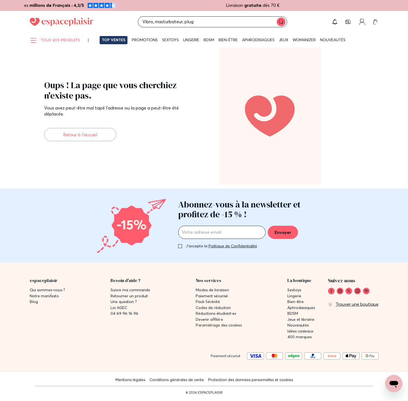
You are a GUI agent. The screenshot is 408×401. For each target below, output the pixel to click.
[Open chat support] (394, 383)
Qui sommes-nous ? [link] (47, 290)
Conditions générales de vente (177, 379)
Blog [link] (34, 301)
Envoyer (283, 232)
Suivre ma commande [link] (130, 290)
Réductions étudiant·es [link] (216, 313)
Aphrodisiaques (258, 39)
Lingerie (191, 39)
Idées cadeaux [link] (300, 331)
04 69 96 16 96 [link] (124, 313)
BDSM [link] (292, 313)
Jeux (283, 39)
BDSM (209, 39)
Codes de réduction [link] (213, 307)
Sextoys (170, 39)
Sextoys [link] (294, 290)
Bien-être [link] (295, 301)
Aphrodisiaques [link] (301, 307)
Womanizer (304, 39)
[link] (348, 22)
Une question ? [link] (124, 301)
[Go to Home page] (61, 22)
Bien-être (228, 39)
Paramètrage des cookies (219, 325)
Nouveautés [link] (298, 325)
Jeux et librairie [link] (300, 319)
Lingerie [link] (294, 296)
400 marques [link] (299, 337)
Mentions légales (130, 379)
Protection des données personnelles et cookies (250, 379)
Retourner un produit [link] (129, 296)
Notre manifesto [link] (44, 296)
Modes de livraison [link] (212, 290)
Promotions (145, 39)
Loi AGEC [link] (119, 307)
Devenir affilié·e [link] (209, 319)
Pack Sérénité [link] (208, 301)
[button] (335, 22)
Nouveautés (333, 39)
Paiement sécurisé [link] (212, 296)
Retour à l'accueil (80, 134)
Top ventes (113, 39)
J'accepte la (221, 245)
